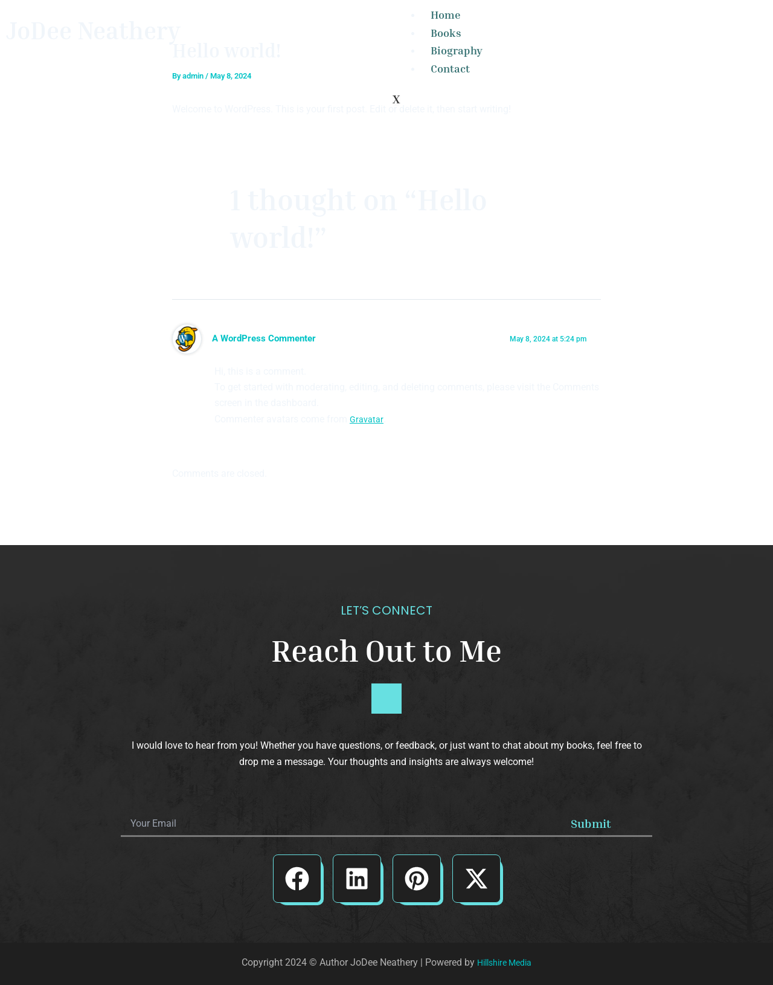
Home (446, 14)
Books (446, 32)
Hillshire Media (504, 962)
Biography (457, 50)
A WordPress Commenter (267, 338)
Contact (450, 68)
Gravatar (368, 419)
